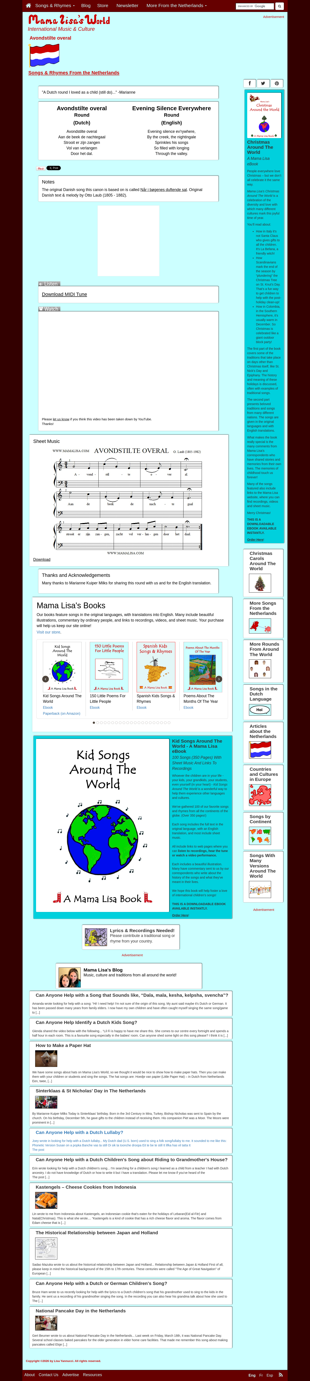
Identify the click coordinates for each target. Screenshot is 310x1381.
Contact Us (48, 1375)
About (29, 1375)
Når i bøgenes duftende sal (163, 189)
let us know (61, 419)
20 (165, 723)
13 (139, 723)
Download (41, 559)
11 (131, 723)
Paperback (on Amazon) (61, 713)
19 (162, 723)
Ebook (48, 707)
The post (38, 1149)
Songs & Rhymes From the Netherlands (73, 72)
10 (128, 723)
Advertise (70, 1375)
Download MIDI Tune (64, 294)
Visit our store (48, 632)
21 (169, 723)
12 (135, 723)
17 (154, 723)
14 (143, 723)
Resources (92, 1375)
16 (150, 723)
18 (158, 723)
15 (146, 723)
